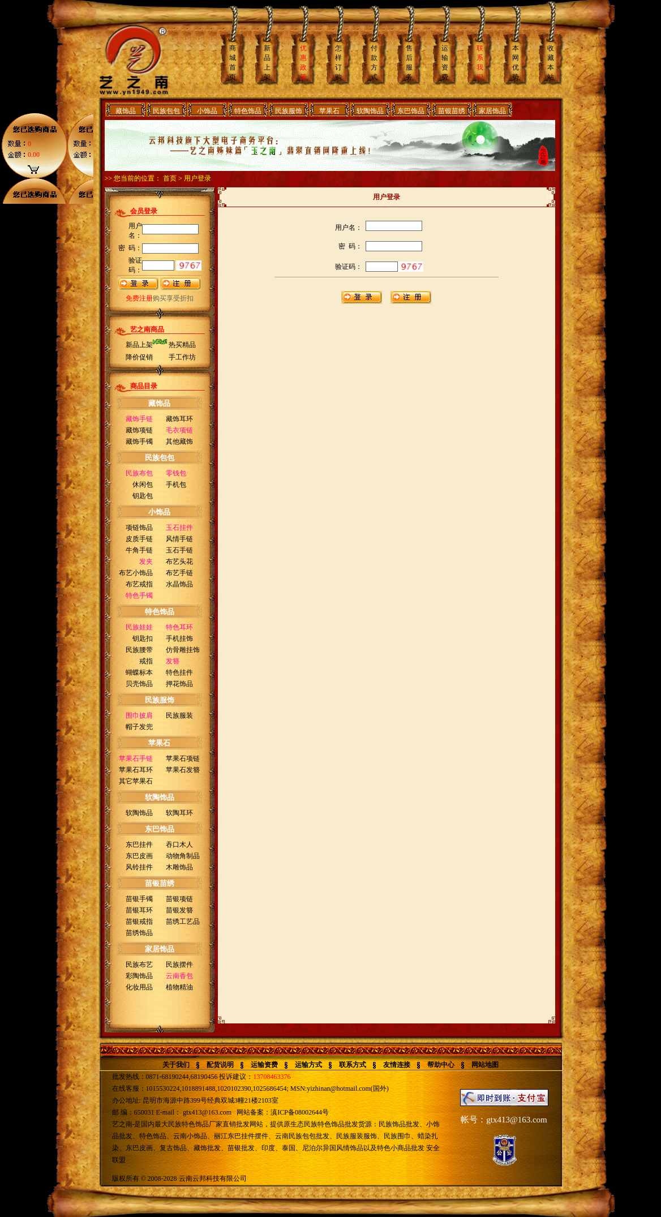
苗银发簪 (179, 910)
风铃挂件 (139, 867)
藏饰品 (125, 111)
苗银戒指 (139, 921)
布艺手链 (179, 573)
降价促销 (139, 357)
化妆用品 (139, 987)
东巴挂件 (139, 845)
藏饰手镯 (139, 441)
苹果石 (329, 111)
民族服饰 (288, 111)
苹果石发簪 (183, 770)
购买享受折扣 (160, 298)
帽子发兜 (139, 727)
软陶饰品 (370, 111)
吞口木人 (179, 845)
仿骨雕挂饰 (183, 650)
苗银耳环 (139, 910)
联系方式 (352, 1065)
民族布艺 (139, 965)
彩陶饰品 (139, 976)
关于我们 (176, 1065)
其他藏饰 (179, 441)
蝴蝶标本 (139, 672)
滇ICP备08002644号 (300, 1112)
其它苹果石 (136, 781)
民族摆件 (179, 965)
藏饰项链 (139, 430)
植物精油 (179, 987)
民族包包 (166, 111)
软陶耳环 (179, 813)
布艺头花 (179, 561)
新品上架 (139, 345)
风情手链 (179, 539)
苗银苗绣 (451, 111)
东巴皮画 (139, 856)
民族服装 (179, 715)
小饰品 (207, 111)
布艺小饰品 (136, 573)
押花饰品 (179, 684)
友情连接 (396, 1065)
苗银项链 (179, 899)
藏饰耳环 (179, 419)
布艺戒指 (139, 584)
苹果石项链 (183, 758)
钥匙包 (142, 496)
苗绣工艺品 (183, 921)
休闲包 (142, 484)
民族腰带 (139, 650)
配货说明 (220, 1065)
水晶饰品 (179, 584)
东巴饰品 (410, 111)
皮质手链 (139, 539)
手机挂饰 (179, 638)
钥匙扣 (142, 638)
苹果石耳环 (136, 770)
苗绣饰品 (139, 933)
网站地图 (485, 1065)
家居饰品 (492, 111)
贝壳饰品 (139, 684)
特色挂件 (179, 672)
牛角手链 (139, 550)
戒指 (146, 661)
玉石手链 (179, 550)
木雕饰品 (179, 867)
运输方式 (308, 1065)
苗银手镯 (139, 899)
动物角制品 (183, 856)
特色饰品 (247, 111)
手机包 (176, 484)
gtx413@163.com (207, 1112)
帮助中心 (440, 1065)
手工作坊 (182, 357)
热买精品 (182, 345)
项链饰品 (139, 528)
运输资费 (264, 1065)
